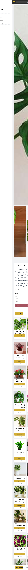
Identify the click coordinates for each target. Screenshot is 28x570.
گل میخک (21, 339)
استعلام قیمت (6, 314)
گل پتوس (7, 412)
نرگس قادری (17, 314)
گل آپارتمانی (7, 338)
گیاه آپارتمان (7, 386)
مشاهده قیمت (20, 337)
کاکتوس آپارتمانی (21, 461)
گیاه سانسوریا (20, 364)
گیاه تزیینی (7, 461)
